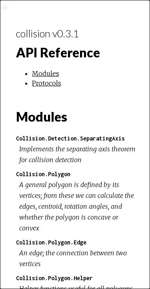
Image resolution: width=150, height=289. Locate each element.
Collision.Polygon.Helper (54, 278)
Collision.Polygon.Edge (51, 242)
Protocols (46, 83)
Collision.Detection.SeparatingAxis (70, 138)
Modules (45, 73)
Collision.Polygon (43, 174)
